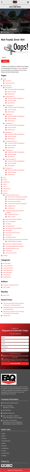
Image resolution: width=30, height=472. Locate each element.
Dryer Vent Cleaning (10, 221)
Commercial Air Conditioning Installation (17, 197)
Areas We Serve (7, 85)
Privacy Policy (6, 188)
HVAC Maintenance (8, 270)
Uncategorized (7, 277)
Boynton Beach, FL (10, 96)
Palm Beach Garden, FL (11, 141)
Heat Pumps (8, 235)
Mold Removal (11, 94)
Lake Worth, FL (9, 114)
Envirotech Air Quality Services (11, 285)
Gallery (5, 184)
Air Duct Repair (7, 263)
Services (5, 193)
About (4, 79)
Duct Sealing (8, 230)
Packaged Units (11, 206)
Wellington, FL (8, 168)
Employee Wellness (8, 268)
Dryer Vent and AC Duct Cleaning (13, 219)
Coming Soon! (6, 315)
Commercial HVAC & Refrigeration (16, 89)
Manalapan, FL (9, 132)
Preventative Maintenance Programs (14, 246)
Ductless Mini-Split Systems (12, 232)
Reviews (5, 191)
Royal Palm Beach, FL (10, 159)
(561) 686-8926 (15, 7)
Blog (4, 177)
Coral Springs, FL (9, 105)
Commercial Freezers (13, 214)
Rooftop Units (11, 208)
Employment (6, 182)
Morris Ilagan (6, 287)
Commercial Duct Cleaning (14, 201)
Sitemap (5, 255)
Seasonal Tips (6, 274)
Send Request (15, 363)
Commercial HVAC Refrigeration (15, 98)
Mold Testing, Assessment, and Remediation (16, 239)
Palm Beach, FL (9, 150)
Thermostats (8, 250)
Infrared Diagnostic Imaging (14, 241)
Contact (5, 179)
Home (4, 186)
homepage (19, 68)
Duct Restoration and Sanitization (13, 228)
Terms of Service (14, 353)
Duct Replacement (10, 226)
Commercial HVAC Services (12, 195)
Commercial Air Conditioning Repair (16, 199)
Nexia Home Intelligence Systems (13, 244)
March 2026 (6, 295)
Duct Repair (8, 224)
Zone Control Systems (11, 253)
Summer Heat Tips (10, 83)
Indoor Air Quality (12, 91)
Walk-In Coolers (12, 216)
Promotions (8, 81)
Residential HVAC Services (12, 248)
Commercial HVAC (7, 265)
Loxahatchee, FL (9, 123)
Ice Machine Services (10, 237)
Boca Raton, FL (9, 87)
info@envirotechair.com (9, 413)
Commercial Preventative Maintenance (17, 203)
